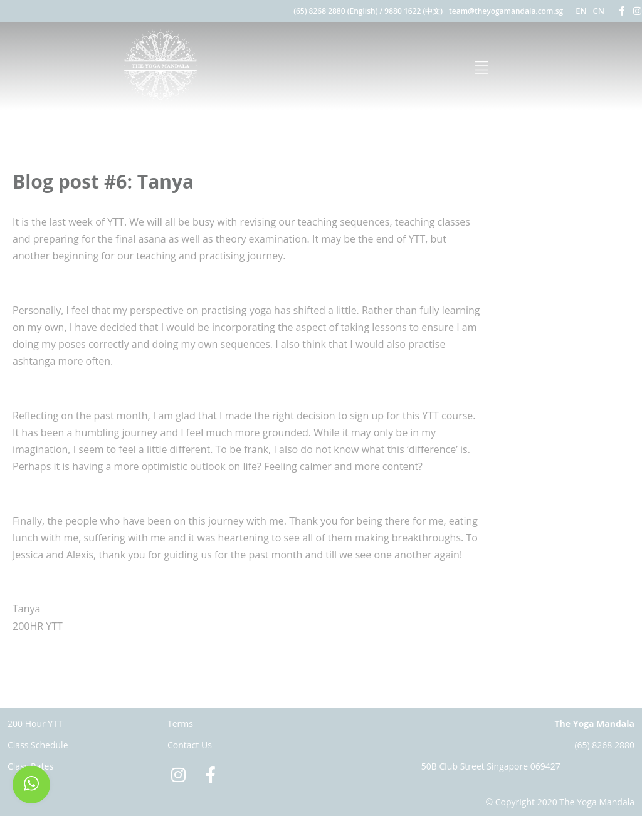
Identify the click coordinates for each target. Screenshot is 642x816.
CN (598, 10)
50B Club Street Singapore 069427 (490, 766)
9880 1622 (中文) (413, 11)
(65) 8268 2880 (604, 745)
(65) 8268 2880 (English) (335, 11)
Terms (180, 724)
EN (581, 10)
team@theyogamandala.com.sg (506, 11)
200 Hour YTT (35, 724)
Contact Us (189, 745)
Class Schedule (38, 745)
